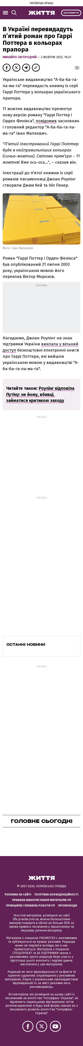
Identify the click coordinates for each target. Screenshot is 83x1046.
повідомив (46, 120)
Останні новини (25, 644)
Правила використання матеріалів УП (41, 900)
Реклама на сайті (18, 894)
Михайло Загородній (20, 57)
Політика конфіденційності (56, 894)
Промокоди (67, 905)
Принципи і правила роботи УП (30, 905)
